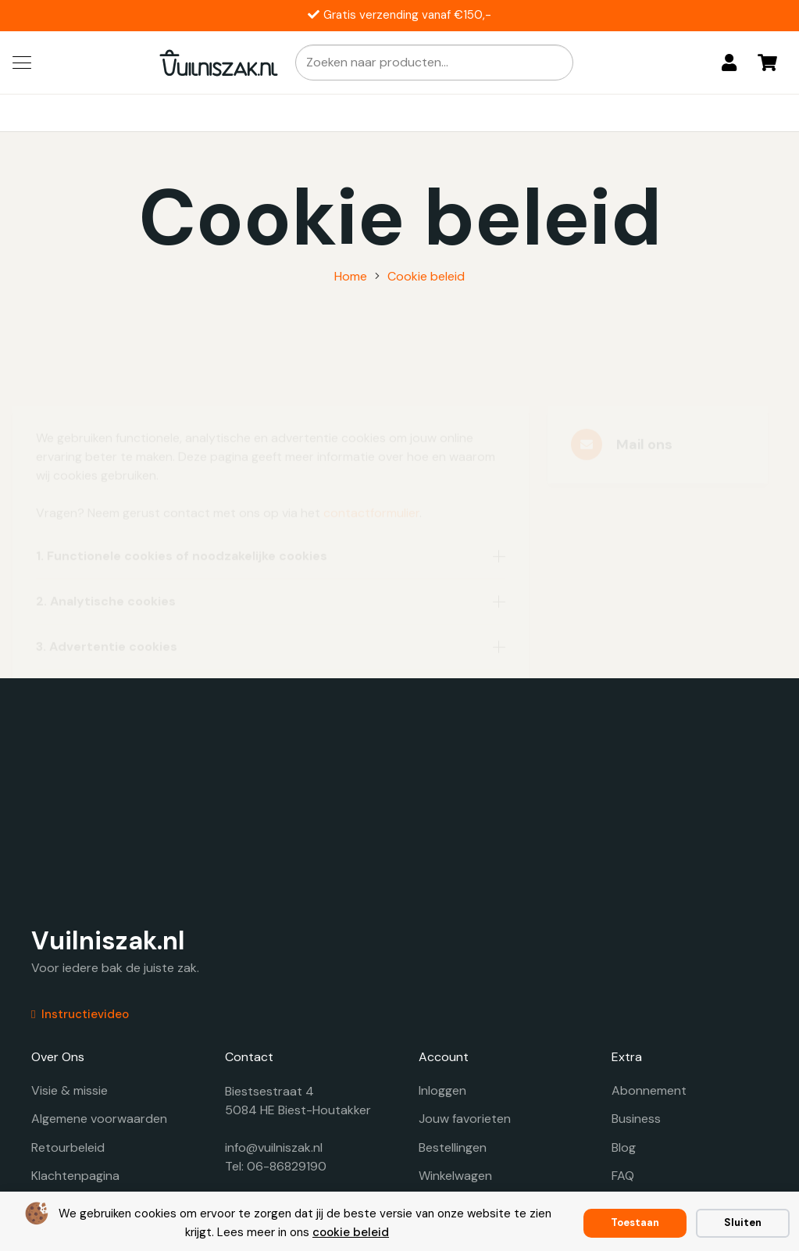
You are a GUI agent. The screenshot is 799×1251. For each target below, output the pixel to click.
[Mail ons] (593, 386)
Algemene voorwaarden (99, 1118)
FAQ (623, 1175)
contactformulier (371, 455)
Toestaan (635, 1222)
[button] (21, 62)
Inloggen (442, 1090)
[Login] (729, 62)
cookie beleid (350, 1232)
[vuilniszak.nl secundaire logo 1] (218, 63)
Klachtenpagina (75, 1175)
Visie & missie (69, 1090)
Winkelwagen (455, 1175)
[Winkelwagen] (768, 62)
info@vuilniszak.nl (274, 1147)
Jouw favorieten (465, 1118)
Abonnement (649, 1090)
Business (636, 1118)
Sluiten (743, 1222)
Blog (624, 1147)
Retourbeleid (68, 1147)
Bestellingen (453, 1147)
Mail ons (644, 386)
